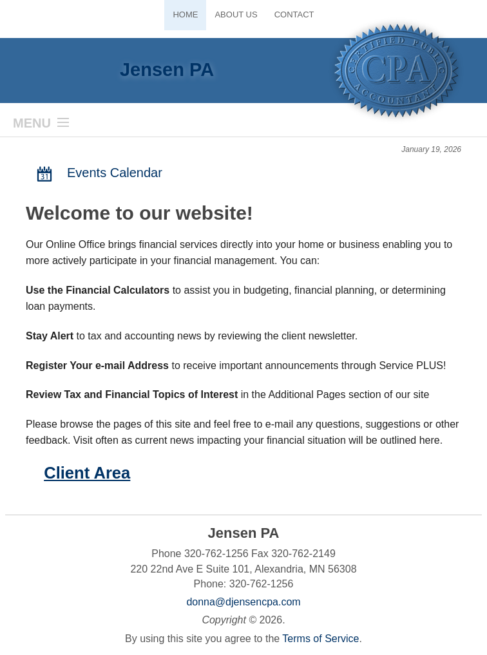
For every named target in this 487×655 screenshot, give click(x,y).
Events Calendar (97, 173)
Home (185, 14)
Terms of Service (320, 638)
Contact (294, 14)
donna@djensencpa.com (243, 601)
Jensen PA (167, 69)
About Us (236, 14)
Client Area (87, 473)
